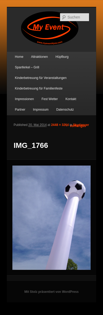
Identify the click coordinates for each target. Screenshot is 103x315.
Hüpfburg (62, 57)
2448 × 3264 (60, 125)
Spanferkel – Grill (27, 67)
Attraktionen (39, 57)
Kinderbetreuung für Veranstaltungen (41, 78)
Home (19, 57)
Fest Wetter (50, 99)
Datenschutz (65, 109)
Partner (20, 109)
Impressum (40, 109)
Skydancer (81, 125)
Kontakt (71, 99)
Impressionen (24, 99)
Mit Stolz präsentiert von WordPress (51, 292)
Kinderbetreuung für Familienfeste (39, 88)
